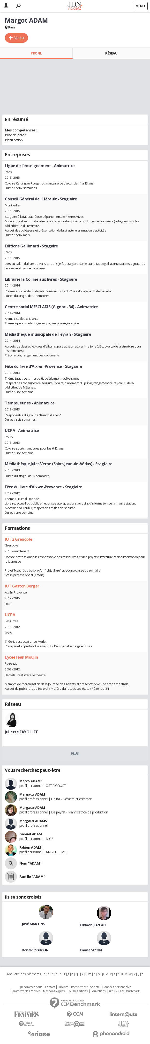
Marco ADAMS (30, 781)
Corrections (97, 991)
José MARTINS (33, 923)
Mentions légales (53, 991)
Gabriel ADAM (30, 834)
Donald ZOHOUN (35, 950)
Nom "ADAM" (30, 863)
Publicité (63, 987)
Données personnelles (116, 987)
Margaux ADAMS (33, 821)
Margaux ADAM (32, 794)
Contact (50, 987)
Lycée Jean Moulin (21, 657)
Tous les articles (77, 991)
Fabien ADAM (30, 847)
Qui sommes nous (30, 987)
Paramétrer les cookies (25, 991)
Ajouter (19, 37)
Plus (75, 753)
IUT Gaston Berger (22, 586)
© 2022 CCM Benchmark (124, 991)
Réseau (111, 53)
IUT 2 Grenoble (18, 539)
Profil (36, 53)
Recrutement (79, 987)
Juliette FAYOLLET (21, 732)
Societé (94, 987)
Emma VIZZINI (91, 950)
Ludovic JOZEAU (92, 925)
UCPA (10, 614)
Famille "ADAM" (32, 876)
